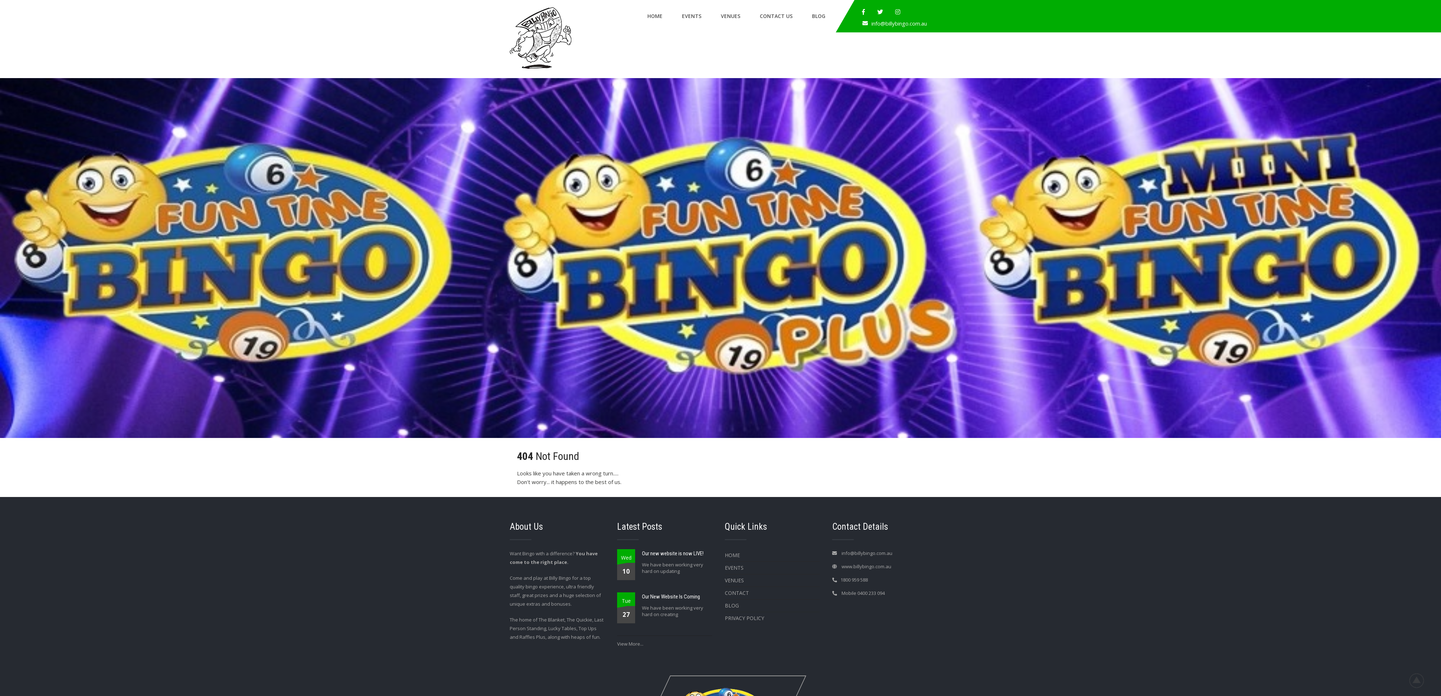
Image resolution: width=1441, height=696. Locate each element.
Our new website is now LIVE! (673, 553)
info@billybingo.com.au (899, 23)
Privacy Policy (744, 618)
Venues (730, 16)
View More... (630, 644)
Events (691, 16)
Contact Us (776, 16)
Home (654, 16)
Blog (818, 16)
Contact (737, 592)
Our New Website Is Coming (671, 596)
